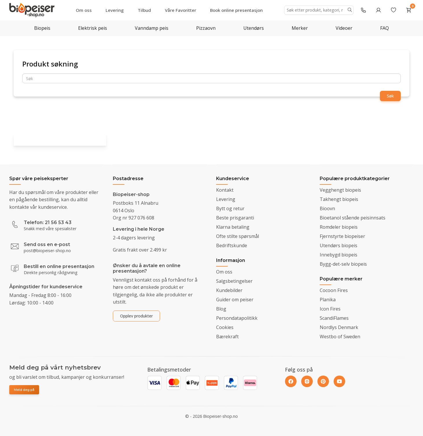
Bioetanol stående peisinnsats (352, 218)
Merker (300, 28)
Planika (328, 299)
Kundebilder (229, 290)
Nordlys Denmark (339, 327)
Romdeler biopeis (339, 227)
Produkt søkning (50, 64)
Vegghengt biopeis (340, 190)
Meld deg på (24, 390)
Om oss (84, 10)
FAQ (384, 28)
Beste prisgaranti (235, 218)
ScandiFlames (334, 318)
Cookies (224, 327)
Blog (221, 309)
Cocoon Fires (334, 290)
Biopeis (42, 28)
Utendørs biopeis (338, 245)
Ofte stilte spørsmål (237, 236)
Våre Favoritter (180, 10)
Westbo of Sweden (340, 336)
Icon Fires (330, 309)
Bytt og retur (230, 208)
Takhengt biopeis (339, 199)
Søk (390, 96)
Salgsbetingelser (234, 281)
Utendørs (253, 28)
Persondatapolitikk (237, 318)
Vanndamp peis (151, 28)
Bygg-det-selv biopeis (343, 264)
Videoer (344, 28)
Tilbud (144, 10)
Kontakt (224, 190)
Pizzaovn (206, 28)
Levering (115, 10)
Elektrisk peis (92, 28)
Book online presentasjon (236, 10)
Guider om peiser (234, 299)
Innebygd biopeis (338, 255)
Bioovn (327, 208)
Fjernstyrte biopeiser (342, 236)
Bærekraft (227, 336)
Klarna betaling (232, 227)
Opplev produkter (136, 316)
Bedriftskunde (231, 245)
